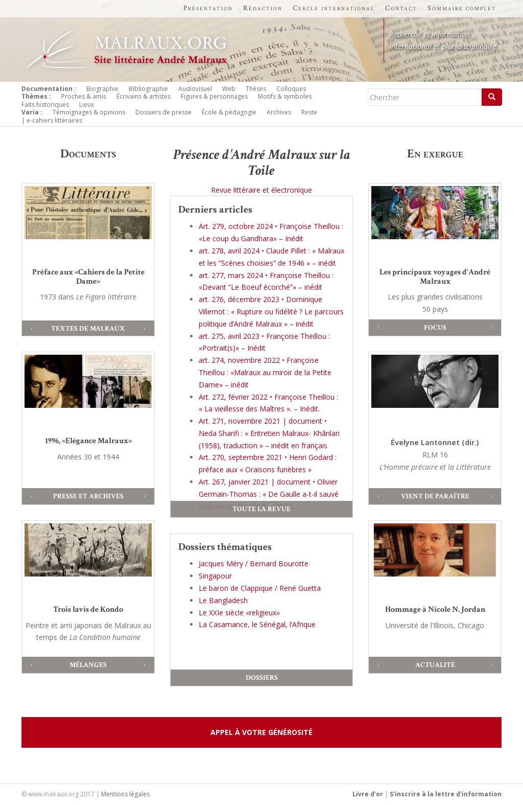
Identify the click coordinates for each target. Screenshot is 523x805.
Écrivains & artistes (143, 96)
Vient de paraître (435, 496)
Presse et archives (88, 496)
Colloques (291, 88)
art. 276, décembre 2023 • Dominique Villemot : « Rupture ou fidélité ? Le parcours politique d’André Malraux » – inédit (271, 311)
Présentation (208, 8)
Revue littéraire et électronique (261, 190)
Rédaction (262, 8)
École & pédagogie (229, 112)
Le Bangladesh (223, 600)
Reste (309, 112)
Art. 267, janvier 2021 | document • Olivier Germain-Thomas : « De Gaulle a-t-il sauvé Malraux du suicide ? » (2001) (269, 494)
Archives (279, 112)
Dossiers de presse (163, 112)
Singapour (215, 576)
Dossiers (262, 677)
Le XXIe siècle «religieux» (239, 612)
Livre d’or (367, 794)
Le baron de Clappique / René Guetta (260, 588)
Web (228, 88)
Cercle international (334, 8)
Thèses (256, 88)
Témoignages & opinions (89, 112)
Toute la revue (261, 509)
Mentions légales (125, 794)
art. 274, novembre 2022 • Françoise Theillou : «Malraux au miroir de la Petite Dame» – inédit (265, 372)
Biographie (102, 88)
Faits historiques (45, 104)
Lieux (86, 104)
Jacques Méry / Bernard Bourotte (253, 563)
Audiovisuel (195, 88)
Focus (435, 327)
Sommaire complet (461, 8)
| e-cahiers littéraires (51, 120)
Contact (401, 8)
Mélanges (88, 665)
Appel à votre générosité (261, 732)
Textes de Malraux (88, 328)
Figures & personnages (214, 96)
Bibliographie (148, 88)
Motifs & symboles (285, 96)
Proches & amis (83, 96)
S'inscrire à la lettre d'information (446, 794)
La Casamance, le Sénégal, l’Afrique (257, 624)
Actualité (435, 665)
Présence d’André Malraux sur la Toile (261, 162)
